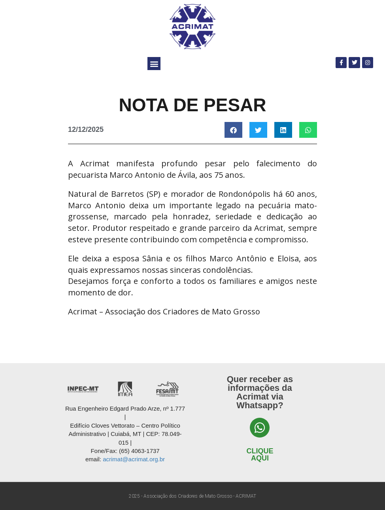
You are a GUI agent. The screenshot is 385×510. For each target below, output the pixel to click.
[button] (153, 63)
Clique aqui (259, 454)
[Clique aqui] (260, 428)
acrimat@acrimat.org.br (134, 459)
